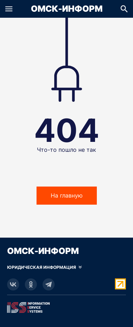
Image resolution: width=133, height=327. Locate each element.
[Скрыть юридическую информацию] (44, 267)
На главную (67, 195)
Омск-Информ (66, 9)
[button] (9, 9)
